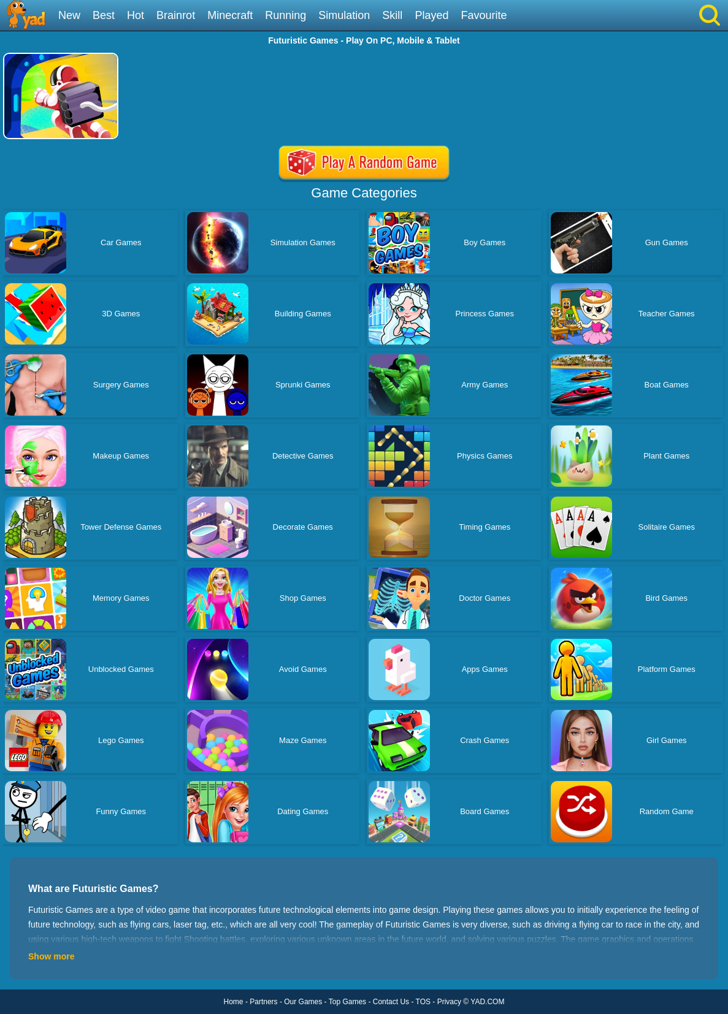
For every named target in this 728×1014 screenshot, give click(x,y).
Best (104, 15)
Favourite (484, 15)
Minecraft (230, 15)
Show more (51, 956)
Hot (135, 15)
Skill (392, 15)
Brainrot (175, 15)
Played (431, 15)
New (69, 15)
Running (285, 15)
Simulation (344, 15)
